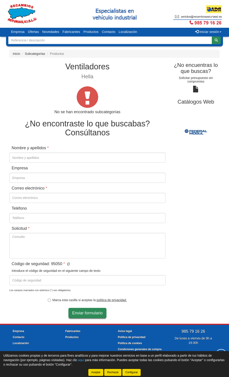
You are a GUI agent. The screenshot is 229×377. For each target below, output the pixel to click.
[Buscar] (216, 40)
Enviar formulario (87, 313)
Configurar (131, 372)
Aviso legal (125, 331)
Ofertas (33, 32)
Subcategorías (35, 53)
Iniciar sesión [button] (208, 32)
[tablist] (196, 131)
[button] (68, 264)
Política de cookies (130, 343)
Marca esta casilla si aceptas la (87, 300)
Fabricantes (71, 32)
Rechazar (113, 372)
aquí (81, 360)
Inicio (16, 53)
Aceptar (95, 372)
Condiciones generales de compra (139, 349)
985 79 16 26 (193, 331)
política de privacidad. (112, 300)
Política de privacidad (131, 337)
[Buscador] (110, 40)
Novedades (50, 32)
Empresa (18, 32)
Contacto (108, 32)
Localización (128, 32)
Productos (91, 32)
